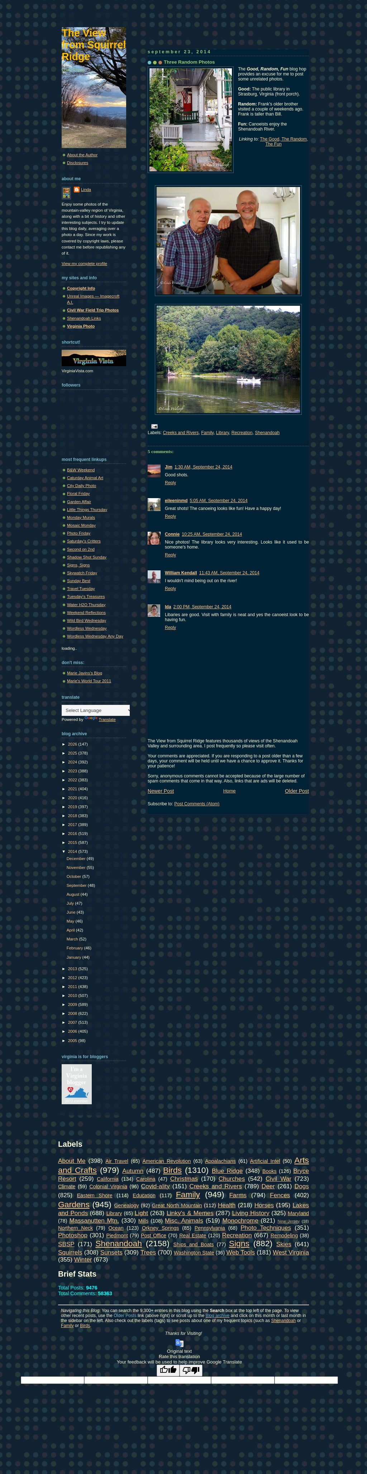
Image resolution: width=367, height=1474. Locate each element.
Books (269, 1171)
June (72, 912)
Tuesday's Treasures (86, 596)
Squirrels (70, 1252)
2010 (73, 995)
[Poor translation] (191, 1370)
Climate (66, 1186)
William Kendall (181, 572)
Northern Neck (75, 1228)
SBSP (66, 1244)
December (77, 858)
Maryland (298, 1213)
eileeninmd (176, 500)
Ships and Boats (193, 1244)
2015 (73, 842)
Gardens (74, 1204)
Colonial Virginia (108, 1186)
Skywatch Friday (82, 573)
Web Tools (241, 1252)
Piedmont (117, 1235)
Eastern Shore (95, 1195)
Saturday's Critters (84, 541)
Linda (86, 189)
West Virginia (291, 1252)
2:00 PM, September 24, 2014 (202, 606)
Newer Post (161, 791)
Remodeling (284, 1235)
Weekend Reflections (86, 612)
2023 (73, 771)
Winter (83, 1259)
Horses (264, 1205)
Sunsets (111, 1252)
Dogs (302, 1186)
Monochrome (240, 1220)
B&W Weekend (81, 470)
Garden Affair (79, 502)
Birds (172, 1170)
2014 (73, 851)
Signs (239, 1243)
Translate (100, 719)
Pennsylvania (210, 1228)
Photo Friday (78, 533)
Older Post (297, 791)
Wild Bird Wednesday (86, 620)
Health (227, 1205)
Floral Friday (78, 493)
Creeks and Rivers (181, 432)
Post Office (153, 1235)
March (73, 939)
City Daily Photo (81, 485)
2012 (73, 978)
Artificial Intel (265, 1161)
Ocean (115, 1228)
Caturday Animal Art (85, 478)
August (74, 894)
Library (222, 432)
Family (207, 432)
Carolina (145, 1179)
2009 (73, 1004)
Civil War (278, 1178)
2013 (73, 969)
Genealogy (126, 1205)
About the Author (82, 155)
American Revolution (166, 1161)
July (71, 903)
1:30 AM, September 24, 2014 (203, 467)
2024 (73, 762)
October (74, 876)
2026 (73, 744)
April (71, 930)
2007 (73, 1022)
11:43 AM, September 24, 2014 (229, 572)
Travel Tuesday (81, 588)
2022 (73, 780)
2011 (73, 986)
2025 (73, 753)
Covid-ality (155, 1186)
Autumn (132, 1170)
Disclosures (77, 163)
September (77, 885)
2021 (73, 789)
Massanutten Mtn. (94, 1220)
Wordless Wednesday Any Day (95, 636)
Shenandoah (267, 432)
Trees (148, 1252)
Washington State (194, 1253)
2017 (73, 824)
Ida (168, 606)
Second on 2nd (81, 549)
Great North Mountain (177, 1205)
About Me (72, 1160)
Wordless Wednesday (87, 628)
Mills (143, 1221)
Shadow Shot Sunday (86, 557)
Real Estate (192, 1235)
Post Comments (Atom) (196, 803)
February (75, 948)
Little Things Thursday (87, 509)
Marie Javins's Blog (84, 673)
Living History (251, 1213)
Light (141, 1213)
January (74, 957)
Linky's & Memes (190, 1213)
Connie (172, 534)
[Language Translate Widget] (97, 710)
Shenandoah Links (84, 318)
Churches (232, 1178)
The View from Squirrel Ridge (94, 44)
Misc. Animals (184, 1220)
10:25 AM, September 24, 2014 (212, 534)
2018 (73, 816)
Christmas (184, 1178)
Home (229, 790)
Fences (280, 1195)
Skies (283, 1244)
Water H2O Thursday (86, 605)
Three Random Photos (189, 62)
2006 (73, 1031)
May (71, 921)
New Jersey (288, 1221)
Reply (170, 482)
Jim (168, 467)
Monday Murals (81, 517)
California (107, 1179)
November (77, 867)
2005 (73, 1040)
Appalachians (220, 1161)
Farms (238, 1195)
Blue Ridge (227, 1170)
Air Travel (116, 1161)
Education (144, 1195)
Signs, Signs (78, 565)
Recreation (242, 432)
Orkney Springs (160, 1228)
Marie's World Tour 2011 (89, 681)
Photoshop (72, 1235)
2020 (73, 798)
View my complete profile (84, 263)
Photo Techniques (265, 1227)
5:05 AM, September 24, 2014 (218, 500)
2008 (73, 1013)
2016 (73, 833)
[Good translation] (168, 1370)
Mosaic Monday (81, 525)
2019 (73, 807)
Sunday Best (78, 581)
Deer (268, 1186)
